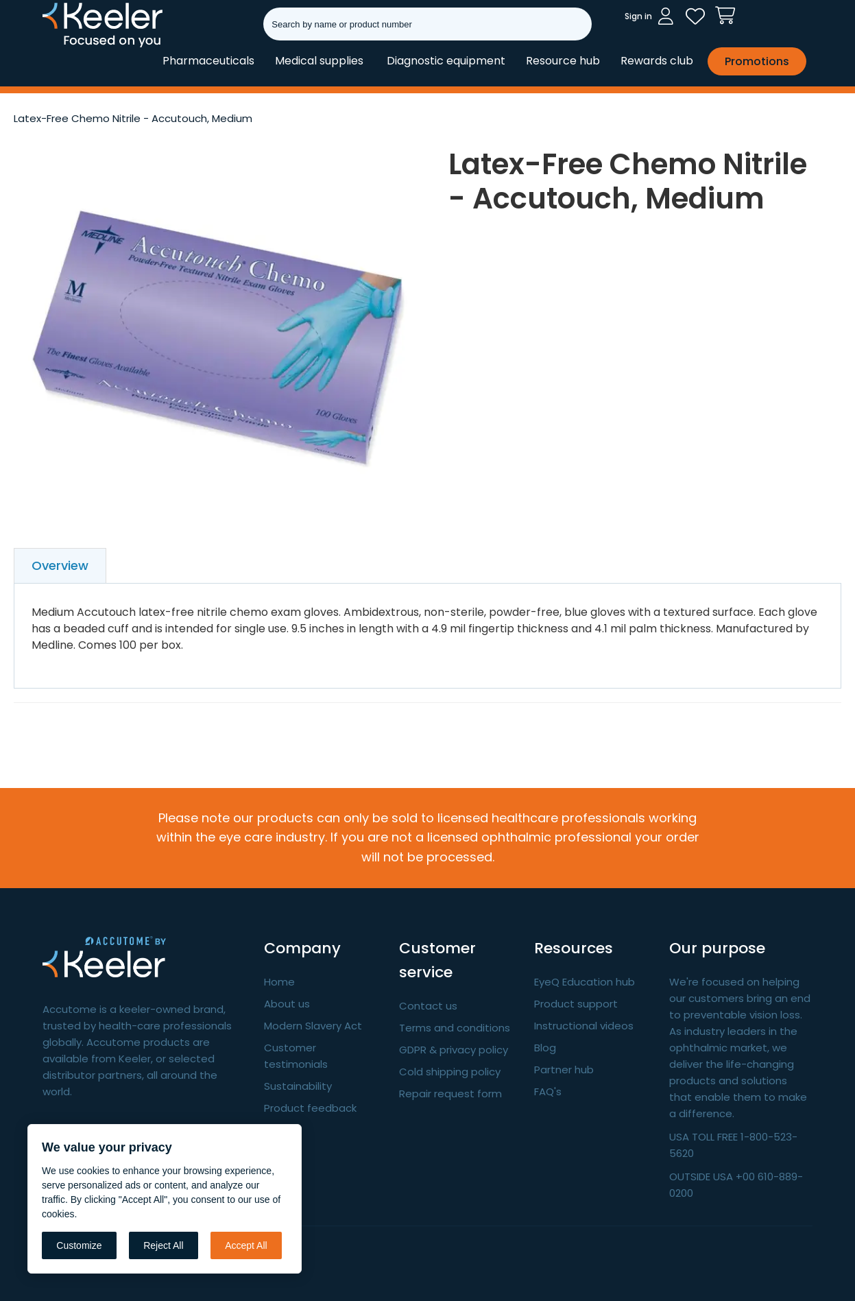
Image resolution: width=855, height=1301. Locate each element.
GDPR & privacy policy (453, 1049)
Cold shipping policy (450, 1071)
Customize (78, 1245)
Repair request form (450, 1093)
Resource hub (563, 61)
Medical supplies (319, 61)
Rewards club (657, 61)
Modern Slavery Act (313, 1025)
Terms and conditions (454, 1027)
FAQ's (548, 1091)
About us (287, 1003)
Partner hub (564, 1069)
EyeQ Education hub (584, 982)
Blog (545, 1047)
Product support (576, 1003)
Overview (60, 565)
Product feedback (310, 1108)
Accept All (246, 1245)
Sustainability (298, 1086)
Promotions (757, 61)
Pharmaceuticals (208, 61)
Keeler (60, 46)
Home (279, 982)
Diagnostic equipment (446, 61)
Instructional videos (584, 1025)
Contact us (428, 1006)
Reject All (163, 1245)
